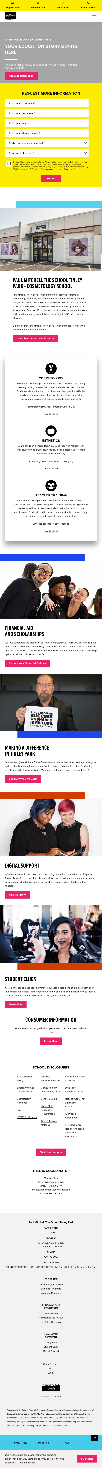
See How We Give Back (23, 779)
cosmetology (19, 298)
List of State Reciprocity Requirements (48, 1110)
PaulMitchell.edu (53, 1396)
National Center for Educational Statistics (75, 1102)
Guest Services (51, 1364)
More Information (26, 1462)
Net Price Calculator (51, 1322)
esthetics (31, 298)
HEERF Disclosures (27, 1117)
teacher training (50, 298)
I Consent (87, 1459)
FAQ (19, 1109)
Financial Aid (51, 1313)
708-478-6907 (47, 1193)
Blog (51, 1368)
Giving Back (51, 1342)
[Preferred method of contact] (47, 143)
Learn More (16, 1004)
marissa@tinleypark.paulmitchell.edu (51, 1189)
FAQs (66, 1442)
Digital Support (51, 1351)
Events (51, 1372)
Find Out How (17, 894)
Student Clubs (51, 1346)
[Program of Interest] (47, 153)
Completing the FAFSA (51, 1317)
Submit (51, 178)
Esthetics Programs (51, 1288)
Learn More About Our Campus (35, 338)
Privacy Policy (50, 162)
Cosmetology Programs (51, 1284)
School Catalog (49, 1098)
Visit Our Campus (51, 1152)
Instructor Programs (51, 1292)
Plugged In (43, 1442)
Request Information (21, 75)
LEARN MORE (51, 413)
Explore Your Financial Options (27, 663)
